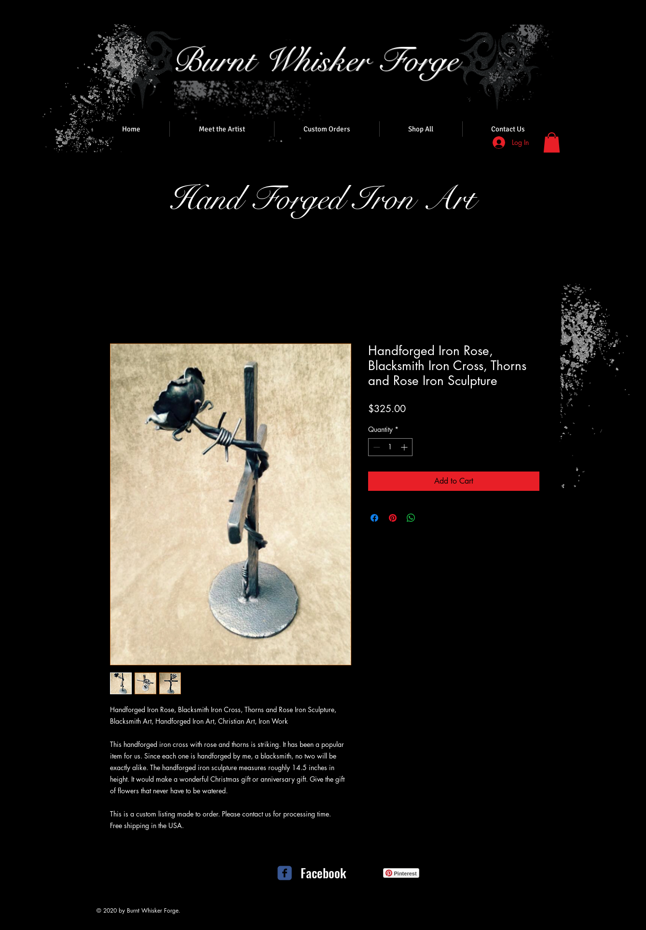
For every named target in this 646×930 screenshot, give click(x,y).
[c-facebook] (284, 873)
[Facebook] (324, 873)
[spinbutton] (390, 447)
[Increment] (405, 447)
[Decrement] (376, 447)
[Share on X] (429, 518)
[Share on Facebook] (374, 518)
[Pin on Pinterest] (393, 518)
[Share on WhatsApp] (411, 518)
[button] (551, 142)
